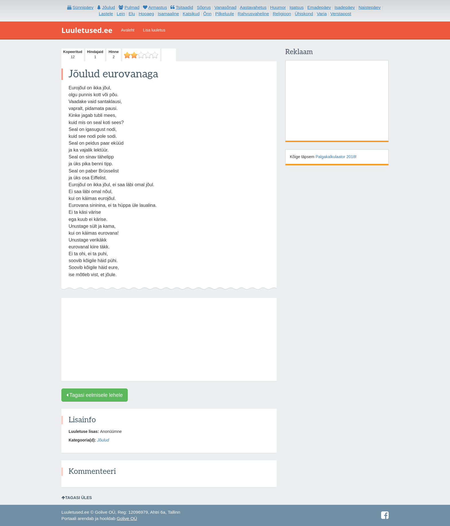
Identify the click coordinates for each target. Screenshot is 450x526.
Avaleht (127, 30)
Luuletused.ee (87, 30)
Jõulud (103, 440)
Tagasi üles (76, 497)
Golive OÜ (127, 518)
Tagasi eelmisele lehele (94, 395)
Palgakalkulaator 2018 (336, 156)
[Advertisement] (169, 339)
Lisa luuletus (154, 30)
